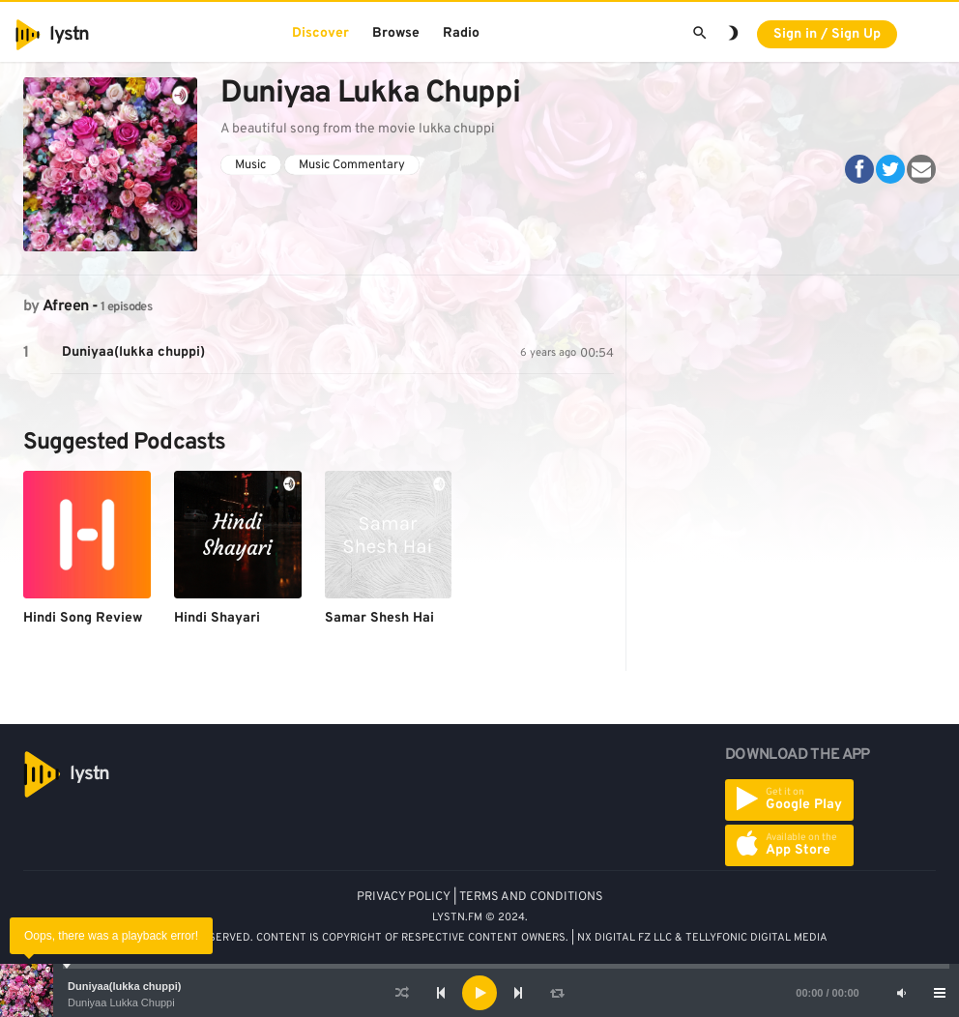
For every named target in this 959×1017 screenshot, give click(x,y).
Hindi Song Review (82, 618)
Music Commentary (352, 165)
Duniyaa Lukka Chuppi (121, 1002)
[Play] (479, 992)
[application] (479, 992)
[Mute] (901, 992)
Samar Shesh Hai (379, 618)
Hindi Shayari (217, 618)
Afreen (65, 306)
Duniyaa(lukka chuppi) (124, 986)
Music (250, 165)
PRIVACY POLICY (403, 897)
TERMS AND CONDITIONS (531, 897)
